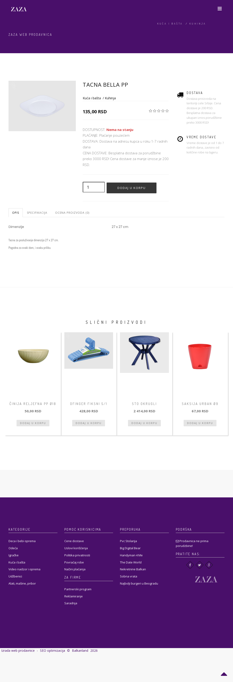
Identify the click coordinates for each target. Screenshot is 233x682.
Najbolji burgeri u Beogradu (139, 583)
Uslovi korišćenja (76, 548)
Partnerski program (77, 589)
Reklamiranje (73, 596)
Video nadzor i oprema (24, 569)
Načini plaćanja (74, 569)
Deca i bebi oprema (22, 541)
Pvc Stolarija (128, 541)
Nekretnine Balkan (133, 569)
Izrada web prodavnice (18, 650)
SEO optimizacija (52, 650)
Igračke (14, 555)
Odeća (13, 548)
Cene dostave (74, 541)
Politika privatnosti (77, 555)
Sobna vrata (128, 576)
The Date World (131, 562)
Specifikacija (37, 213)
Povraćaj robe (74, 562)
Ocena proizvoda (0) (72, 213)
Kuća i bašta (170, 23)
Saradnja (70, 603)
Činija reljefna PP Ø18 (32, 404)
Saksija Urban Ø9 (200, 404)
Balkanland (80, 650)
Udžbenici (15, 576)
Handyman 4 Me (131, 555)
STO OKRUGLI (144, 404)
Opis (15, 213)
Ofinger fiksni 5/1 (88, 404)
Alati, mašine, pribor (22, 583)
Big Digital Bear (130, 548)
